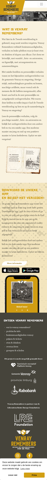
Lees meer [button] (25, 469)
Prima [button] (34, 475)
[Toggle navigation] (41, 4)
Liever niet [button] (12, 475)
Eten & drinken (13, 343)
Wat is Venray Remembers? (18, 327)
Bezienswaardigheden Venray (19, 335)
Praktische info (13, 331)
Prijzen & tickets (14, 339)
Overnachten (12, 347)
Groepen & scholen (15, 351)
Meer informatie (14, 263)
